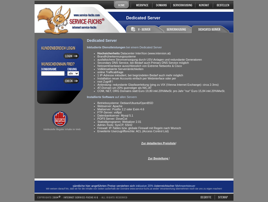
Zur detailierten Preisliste (158, 143)
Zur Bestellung (158, 158)
